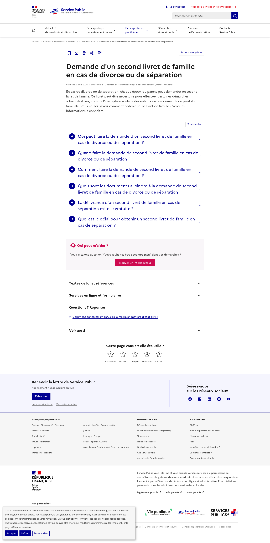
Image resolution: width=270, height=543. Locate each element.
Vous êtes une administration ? (205, 447)
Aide (192, 441)
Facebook (190, 399)
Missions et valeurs (199, 436)
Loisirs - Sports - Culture (95, 441)
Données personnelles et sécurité (161, 526)
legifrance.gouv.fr (149, 492)
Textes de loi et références (91, 283)
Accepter (11, 533)
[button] (99, 53)
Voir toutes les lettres (66, 404)
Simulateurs (143, 436)
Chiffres (194, 425)
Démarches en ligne (147, 425)
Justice (86, 430)
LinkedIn (209, 399)
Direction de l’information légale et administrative (189, 481)
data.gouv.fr (196, 492)
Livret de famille (87, 41)
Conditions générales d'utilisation (198, 526)
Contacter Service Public (227, 30)
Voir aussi (77, 330)
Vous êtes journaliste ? (201, 452)
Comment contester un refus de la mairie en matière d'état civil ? (115, 317)
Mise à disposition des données (205, 430)
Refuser (25, 533)
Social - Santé (38, 436)
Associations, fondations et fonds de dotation (106, 447)
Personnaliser (41, 533)
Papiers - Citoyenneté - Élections (59, 41)
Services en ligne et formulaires (95, 295)
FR (192, 53)
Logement (37, 447)
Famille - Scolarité (40, 430)
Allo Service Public (146, 452)
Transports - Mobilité (42, 452)
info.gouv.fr (174, 492)
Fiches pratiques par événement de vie (99, 30)
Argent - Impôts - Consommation (99, 425)
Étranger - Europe (92, 436)
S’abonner (41, 396)
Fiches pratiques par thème (134, 30)
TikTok (199, 399)
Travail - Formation (41, 441)
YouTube (228, 399)
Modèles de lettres (146, 441)
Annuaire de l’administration (199, 30)
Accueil (35, 41)
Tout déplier (195, 124)
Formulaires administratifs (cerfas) (154, 430)
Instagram (219, 399)
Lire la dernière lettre (42, 404)
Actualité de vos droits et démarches (61, 30)
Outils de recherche (147, 447)
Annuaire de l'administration (151, 458)
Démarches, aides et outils (166, 30)
